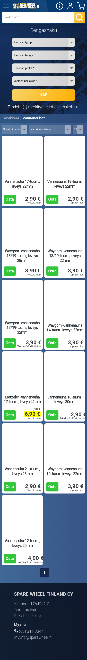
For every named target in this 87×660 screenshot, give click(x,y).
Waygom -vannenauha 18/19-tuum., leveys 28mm (22, 256)
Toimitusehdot (26, 609)
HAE (43, 95)
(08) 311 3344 (31, 631)
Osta (10, 199)
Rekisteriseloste (27, 615)
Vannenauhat (34, 118)
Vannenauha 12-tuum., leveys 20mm (22, 543)
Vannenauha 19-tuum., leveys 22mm (64, 184)
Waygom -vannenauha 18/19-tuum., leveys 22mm (64, 256)
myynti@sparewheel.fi (33, 637)
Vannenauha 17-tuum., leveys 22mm (22, 184)
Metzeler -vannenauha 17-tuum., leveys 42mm (22, 399)
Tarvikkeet (10, 118)
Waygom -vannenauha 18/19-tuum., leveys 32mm (22, 328)
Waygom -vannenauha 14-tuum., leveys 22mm (64, 327)
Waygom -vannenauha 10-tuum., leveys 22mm (64, 471)
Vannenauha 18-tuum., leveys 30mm (64, 399)
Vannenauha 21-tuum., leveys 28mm (22, 471)
